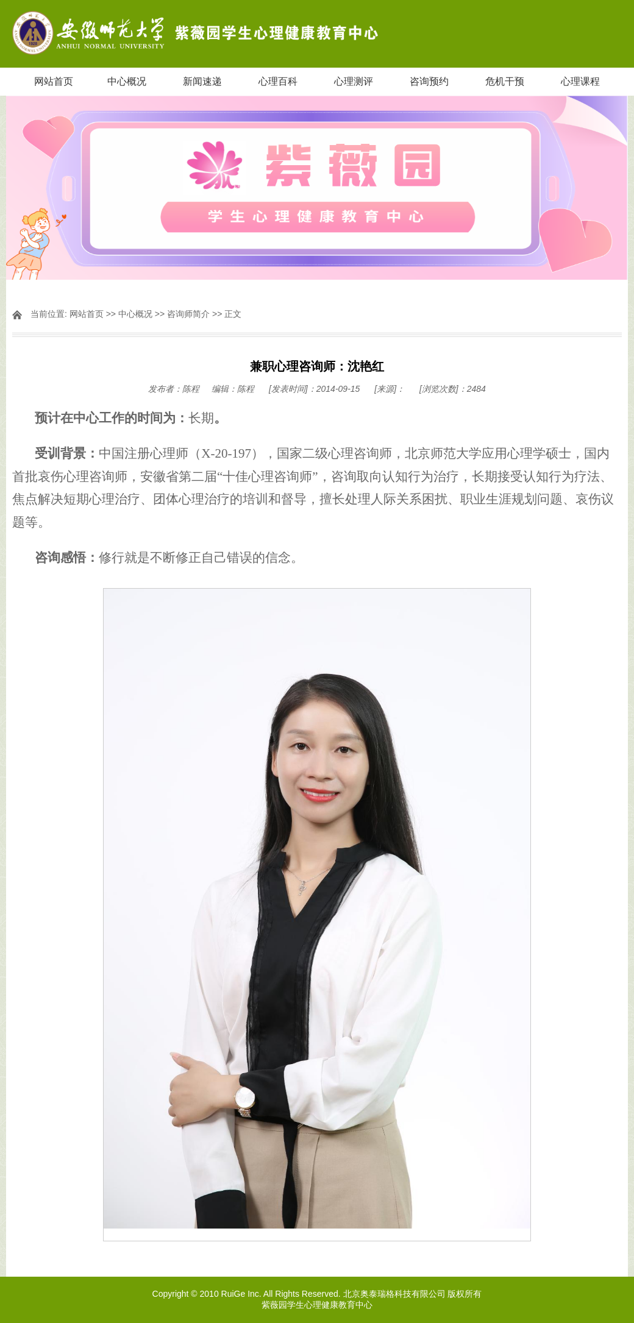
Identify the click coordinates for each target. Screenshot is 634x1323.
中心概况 (126, 81)
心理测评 (353, 81)
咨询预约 (429, 81)
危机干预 (504, 81)
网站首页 (53, 81)
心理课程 (580, 81)
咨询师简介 (188, 314)
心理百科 (277, 81)
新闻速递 (202, 81)
